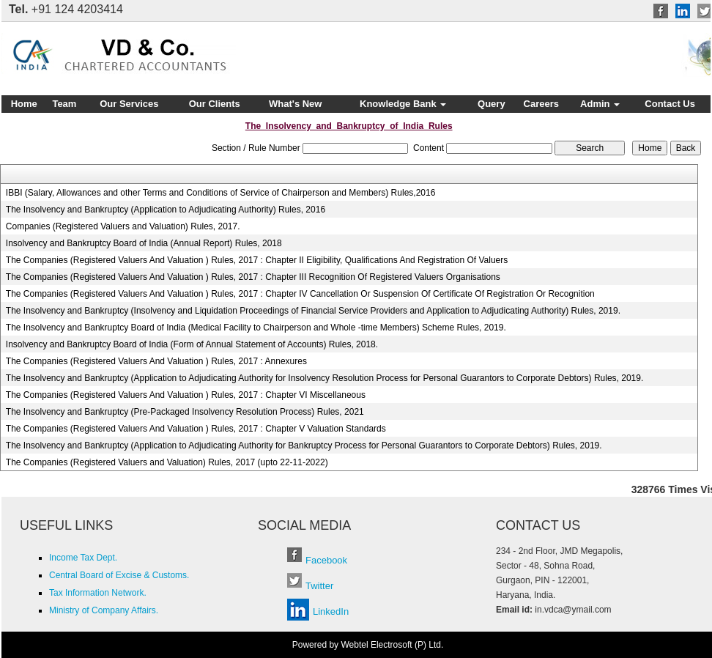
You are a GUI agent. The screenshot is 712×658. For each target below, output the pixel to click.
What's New (295, 103)
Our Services (129, 103)
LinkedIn (331, 611)
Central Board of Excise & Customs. (119, 575)
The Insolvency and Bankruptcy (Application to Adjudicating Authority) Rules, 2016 (165, 209)
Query (491, 103)
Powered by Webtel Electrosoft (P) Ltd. (368, 645)
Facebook (326, 560)
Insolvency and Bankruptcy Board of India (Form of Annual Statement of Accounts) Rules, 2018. (192, 344)
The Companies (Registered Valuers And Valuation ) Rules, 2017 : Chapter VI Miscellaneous (186, 395)
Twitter (319, 585)
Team (64, 103)
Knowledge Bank (403, 103)
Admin (600, 103)
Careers (541, 103)
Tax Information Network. (98, 593)
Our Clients (214, 103)
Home (24, 103)
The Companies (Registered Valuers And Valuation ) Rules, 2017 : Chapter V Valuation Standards (196, 429)
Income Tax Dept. (83, 557)
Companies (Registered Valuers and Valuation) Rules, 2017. (123, 226)
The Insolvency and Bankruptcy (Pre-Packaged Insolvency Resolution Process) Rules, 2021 (185, 412)
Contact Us (670, 103)
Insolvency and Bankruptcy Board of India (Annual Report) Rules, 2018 (144, 243)
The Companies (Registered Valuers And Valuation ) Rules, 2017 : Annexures (156, 361)
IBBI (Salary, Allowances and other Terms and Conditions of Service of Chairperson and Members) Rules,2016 (221, 193)
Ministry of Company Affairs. (103, 610)
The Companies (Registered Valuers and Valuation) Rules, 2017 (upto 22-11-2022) (167, 462)
